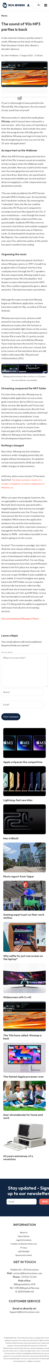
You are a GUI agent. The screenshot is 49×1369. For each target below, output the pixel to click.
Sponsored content (23, 1255)
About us (24, 1232)
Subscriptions (24, 1236)
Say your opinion (7, 652)
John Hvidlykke (11, 55)
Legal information (23, 1240)
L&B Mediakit (24, 1251)
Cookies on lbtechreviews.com (24, 1244)
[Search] (39, 5)
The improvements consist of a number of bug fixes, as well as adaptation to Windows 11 (23, 484)
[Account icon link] (28, 5)
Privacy (23, 1247)
